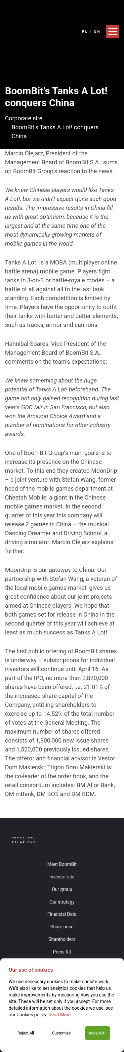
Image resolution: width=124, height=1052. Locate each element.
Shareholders (61, 939)
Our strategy (62, 902)
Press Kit (62, 951)
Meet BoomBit (62, 864)
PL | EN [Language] (91, 31)
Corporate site (23, 118)
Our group (62, 889)
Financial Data (61, 914)
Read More (60, 1014)
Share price (62, 926)
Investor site (61, 876)
